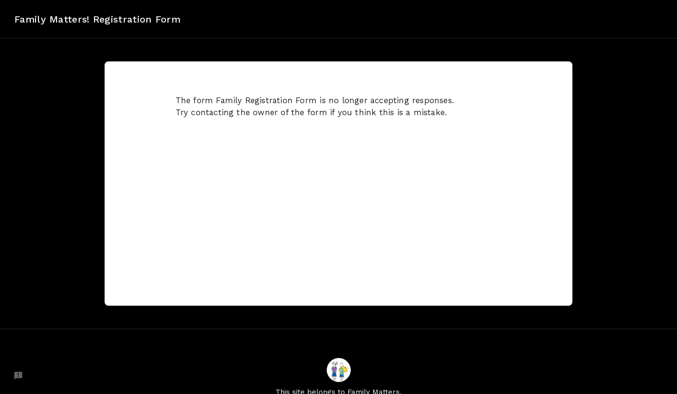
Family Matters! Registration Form (97, 19)
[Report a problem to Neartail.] (18, 375)
